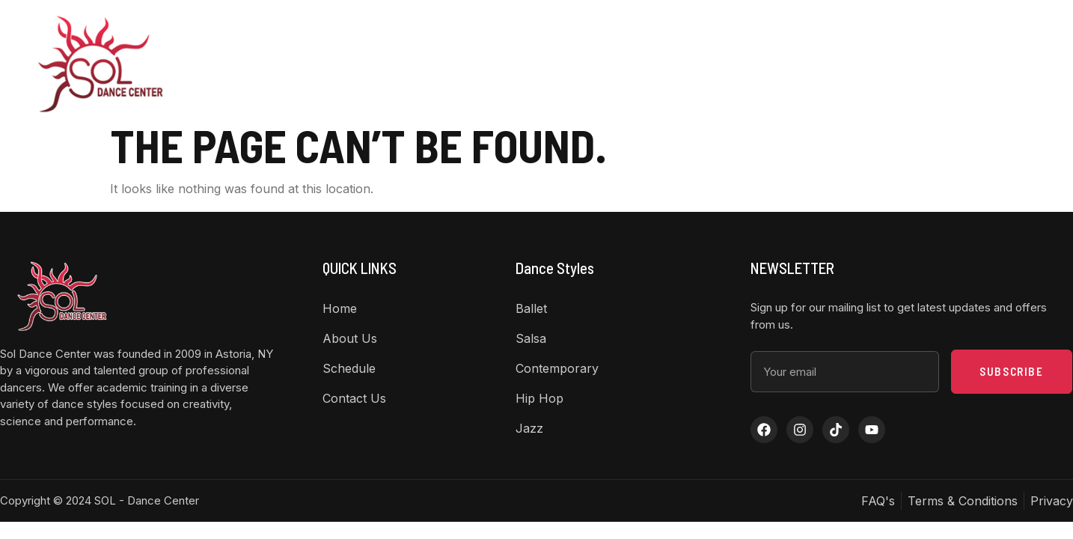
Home (416, 63)
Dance (580, 63)
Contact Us (774, 63)
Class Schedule (675, 63)
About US (493, 63)
